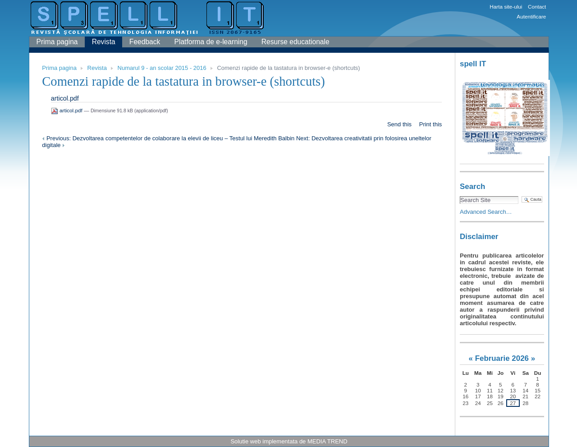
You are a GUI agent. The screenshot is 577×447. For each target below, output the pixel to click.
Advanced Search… (486, 211)
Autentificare (531, 16)
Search (472, 186)
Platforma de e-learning (210, 42)
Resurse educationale (295, 42)
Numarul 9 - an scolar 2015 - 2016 (162, 68)
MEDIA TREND (327, 441)
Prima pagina (57, 42)
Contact (537, 6)
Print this (430, 124)
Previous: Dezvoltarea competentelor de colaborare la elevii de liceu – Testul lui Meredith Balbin (169, 138)
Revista (103, 42)
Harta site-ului (506, 6)
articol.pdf (65, 98)
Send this (399, 124)
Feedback (144, 42)
